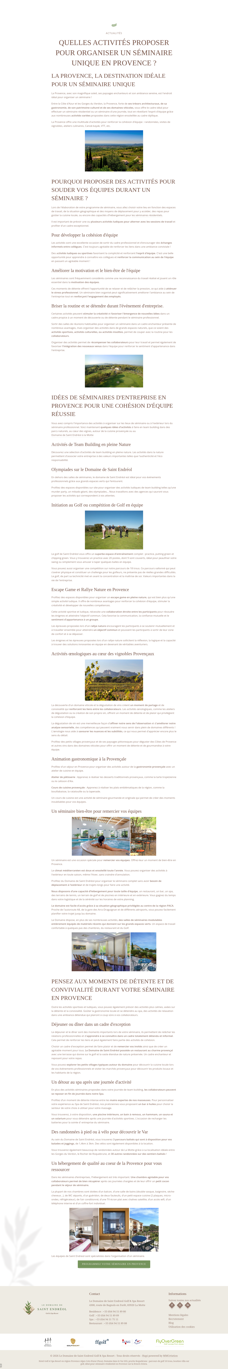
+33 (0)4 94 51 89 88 (115, 1323)
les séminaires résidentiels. (147, 215)
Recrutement (176, 1319)
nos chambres (75, 1191)
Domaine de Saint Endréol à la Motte (72, 435)
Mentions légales (178, 1315)
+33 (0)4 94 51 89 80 (114, 1311)
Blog (171, 1322)
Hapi (145, 1355)
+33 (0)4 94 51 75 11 (106, 1319)
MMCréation (170, 1355)
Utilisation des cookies (182, 1326)
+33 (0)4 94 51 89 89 (107, 1315)
